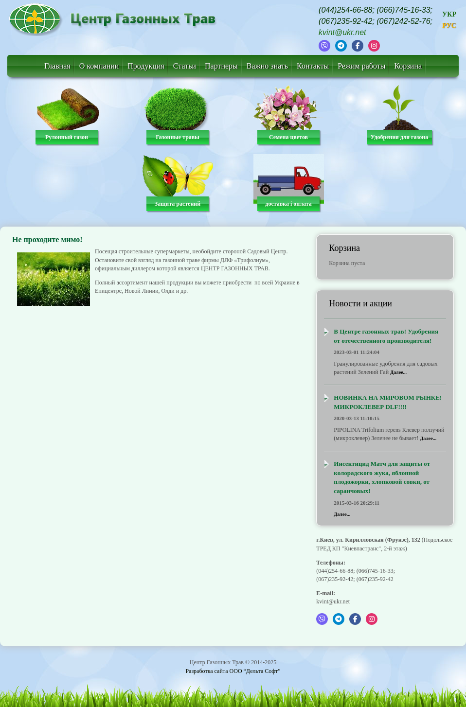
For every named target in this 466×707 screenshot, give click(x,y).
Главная (57, 66)
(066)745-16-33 (403, 10)
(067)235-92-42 (345, 21)
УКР (449, 14)
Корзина (408, 66)
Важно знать (267, 66)
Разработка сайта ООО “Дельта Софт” (232, 671)
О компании (99, 66)
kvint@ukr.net (342, 32)
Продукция (145, 66)
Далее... (398, 372)
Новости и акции (360, 303)
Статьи (184, 66)
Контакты (313, 66)
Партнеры (221, 66)
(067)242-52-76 (403, 21)
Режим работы (361, 66)
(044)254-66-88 (345, 10)
